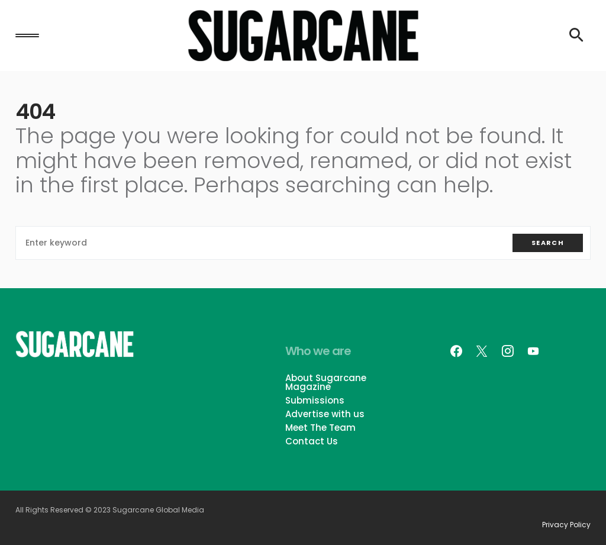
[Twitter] (482, 351)
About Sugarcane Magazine (325, 382)
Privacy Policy (566, 524)
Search (547, 242)
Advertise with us (325, 413)
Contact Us (311, 441)
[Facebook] (456, 351)
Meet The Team (320, 427)
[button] (27, 35)
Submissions (314, 400)
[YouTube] (533, 351)
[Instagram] (508, 351)
